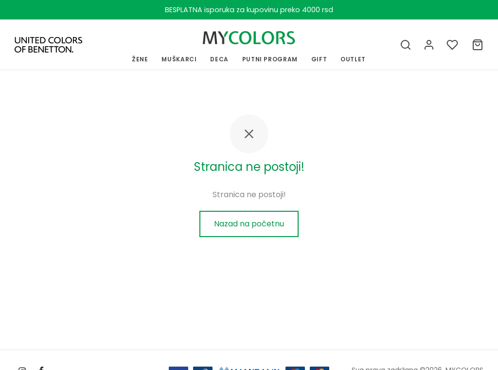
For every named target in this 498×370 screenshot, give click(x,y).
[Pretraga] (405, 45)
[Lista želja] (453, 45)
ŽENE (140, 59)
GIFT (319, 59)
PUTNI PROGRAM (270, 59)
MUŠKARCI (178, 59)
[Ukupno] (477, 45)
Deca (219, 59)
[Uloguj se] (429, 45)
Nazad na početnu (249, 223)
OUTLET (353, 59)
